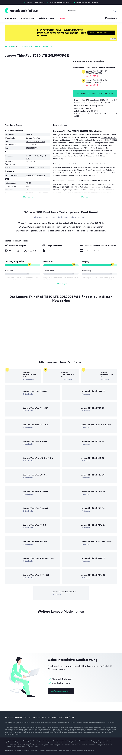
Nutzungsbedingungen (13, 717)
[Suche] (92, 10)
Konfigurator (11, 18)
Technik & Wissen (46, 18)
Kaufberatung (27, 18)
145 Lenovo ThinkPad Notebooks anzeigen (93, 93)
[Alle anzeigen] (61, 284)
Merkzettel (112, 18)
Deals (62, 18)
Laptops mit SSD (70, 140)
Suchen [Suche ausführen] (114, 10)
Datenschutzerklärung (32, 717)
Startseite (6, 46)
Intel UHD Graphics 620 (94, 105)
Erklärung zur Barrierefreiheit (63, 717)
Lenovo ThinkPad (25, 47)
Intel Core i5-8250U (96, 167)
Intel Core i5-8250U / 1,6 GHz (95, 103)
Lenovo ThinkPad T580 (43, 47)
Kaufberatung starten (59, 691)
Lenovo (12, 47)
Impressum (46, 717)
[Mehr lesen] (27, 197)
